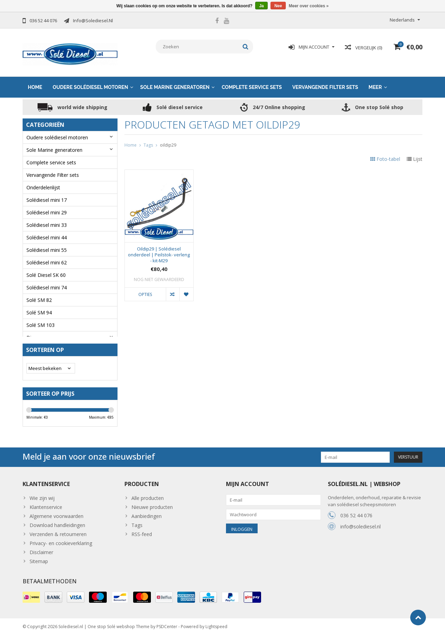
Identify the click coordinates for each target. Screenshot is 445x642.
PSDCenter (166, 633)
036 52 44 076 (356, 520)
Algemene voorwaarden (56, 520)
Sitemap (39, 565)
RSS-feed (141, 538)
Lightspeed (216, 633)
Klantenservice (46, 511)
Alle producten (147, 502)
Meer (375, 82)
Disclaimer (41, 556)
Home (35, 82)
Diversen (36, 332)
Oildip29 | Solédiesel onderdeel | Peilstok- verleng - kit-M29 (159, 249)
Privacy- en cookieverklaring (61, 547)
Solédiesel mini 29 (46, 207)
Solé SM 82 (39, 294)
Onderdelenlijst (43, 182)
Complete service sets (252, 82)
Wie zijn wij (42, 502)
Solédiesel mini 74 (46, 282)
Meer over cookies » (309, 5)
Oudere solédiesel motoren (90, 82)
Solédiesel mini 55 (46, 244)
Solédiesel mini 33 (46, 219)
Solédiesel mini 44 (46, 232)
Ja (261, 5)
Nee (278, 5)
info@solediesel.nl (360, 531)
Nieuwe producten (152, 511)
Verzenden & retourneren (58, 538)
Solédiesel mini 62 (46, 257)
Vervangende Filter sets (325, 82)
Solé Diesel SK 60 (46, 269)
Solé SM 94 (39, 307)
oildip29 (168, 140)
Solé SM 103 (40, 319)
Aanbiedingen (146, 520)
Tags (148, 140)
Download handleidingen (57, 529)
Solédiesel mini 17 (46, 194)
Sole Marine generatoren (174, 82)
